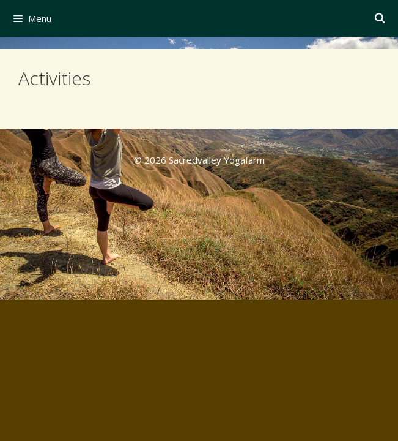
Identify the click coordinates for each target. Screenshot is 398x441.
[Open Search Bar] (379, 18)
